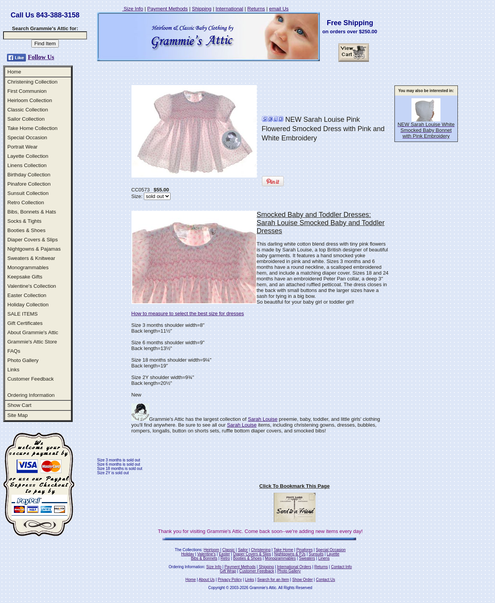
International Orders (294, 567)
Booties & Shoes (26, 230)
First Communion (26, 91)
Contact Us (325, 579)
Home (14, 72)
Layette (333, 554)
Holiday (187, 554)
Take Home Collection (32, 128)
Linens (323, 558)
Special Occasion (27, 137)
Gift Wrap (228, 571)
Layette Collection (27, 156)
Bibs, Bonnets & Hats (31, 212)
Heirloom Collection (29, 100)
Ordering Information (31, 395)
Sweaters (307, 558)
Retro (225, 558)
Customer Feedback (30, 379)
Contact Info (341, 567)
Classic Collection (27, 110)
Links (13, 369)
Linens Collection (27, 165)
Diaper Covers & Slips (32, 240)
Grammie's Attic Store (32, 342)
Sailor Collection (25, 119)
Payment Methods (167, 9)
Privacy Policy (230, 579)
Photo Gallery (23, 360)
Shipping (202, 9)
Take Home (283, 550)
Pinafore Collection (29, 184)
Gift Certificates (25, 323)
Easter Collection (26, 295)
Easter (224, 554)
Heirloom (211, 550)
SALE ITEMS (22, 314)
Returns (256, 9)
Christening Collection (32, 82)
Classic (228, 550)
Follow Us (41, 57)
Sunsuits (316, 554)
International (229, 9)
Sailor (243, 550)
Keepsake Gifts (24, 277)
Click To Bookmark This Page (294, 486)
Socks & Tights (24, 221)
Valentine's (206, 554)
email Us (279, 9)
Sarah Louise (263, 419)
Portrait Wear (22, 147)
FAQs (13, 351)
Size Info (132, 9)
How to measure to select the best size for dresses (187, 313)
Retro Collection (25, 202)
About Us (207, 579)
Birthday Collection (28, 175)
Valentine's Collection (31, 286)
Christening (261, 550)
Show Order (302, 579)
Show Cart (19, 405)
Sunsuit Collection (28, 193)
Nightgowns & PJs (290, 554)
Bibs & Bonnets (204, 558)
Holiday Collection (28, 304)
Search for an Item (273, 579)
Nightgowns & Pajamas (34, 249)
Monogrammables (28, 267)
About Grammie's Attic (32, 332)
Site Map (17, 415)
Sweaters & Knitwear (31, 258)
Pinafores (304, 550)
